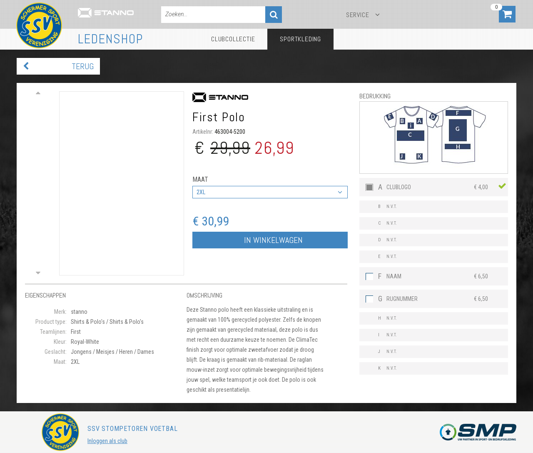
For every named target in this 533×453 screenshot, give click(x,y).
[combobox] (270, 192)
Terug (83, 66)
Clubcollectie (233, 39)
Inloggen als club (107, 441)
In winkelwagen (273, 240)
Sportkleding (300, 39)
